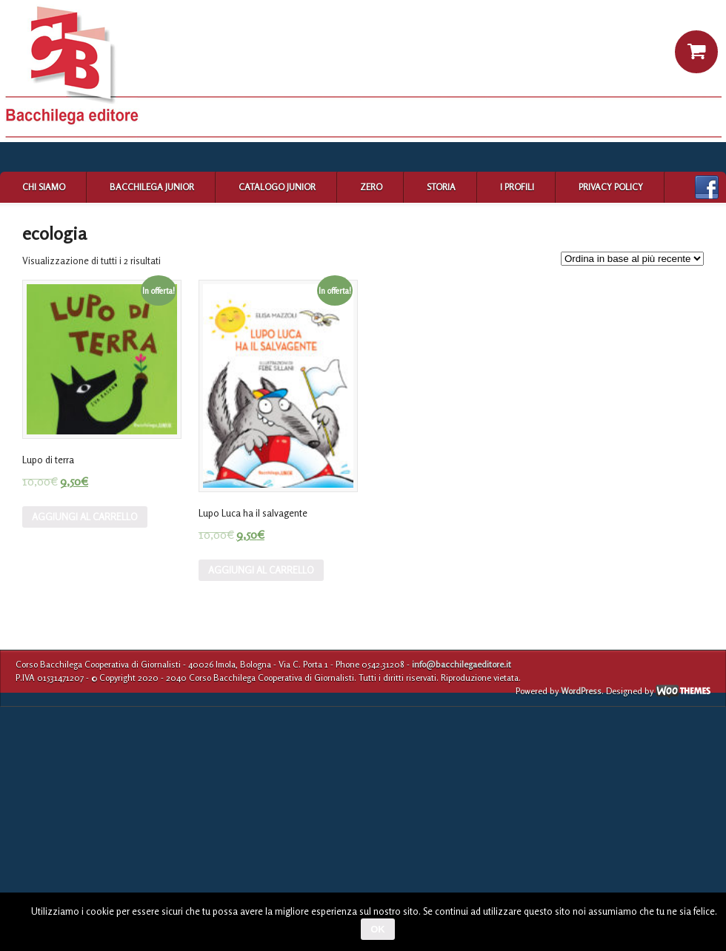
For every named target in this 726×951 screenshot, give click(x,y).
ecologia (54, 233)
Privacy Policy (611, 186)
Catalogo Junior (277, 186)
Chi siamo (43, 186)
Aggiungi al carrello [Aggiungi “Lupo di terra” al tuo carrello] (85, 516)
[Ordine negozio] (632, 259)
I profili (517, 186)
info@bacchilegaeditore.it (461, 664)
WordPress (581, 690)
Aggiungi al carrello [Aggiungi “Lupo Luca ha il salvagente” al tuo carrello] (261, 570)
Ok (377, 929)
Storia (441, 186)
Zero (371, 186)
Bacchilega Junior (152, 186)
